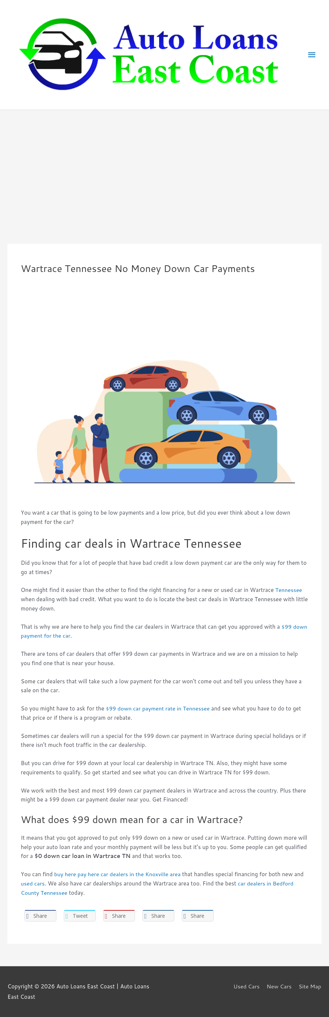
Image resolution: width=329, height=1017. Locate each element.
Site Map (310, 986)
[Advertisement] (164, 166)
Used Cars (246, 986)
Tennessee (288, 590)
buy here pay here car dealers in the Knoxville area (118, 874)
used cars (33, 883)
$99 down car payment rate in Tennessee (158, 708)
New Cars (279, 986)
